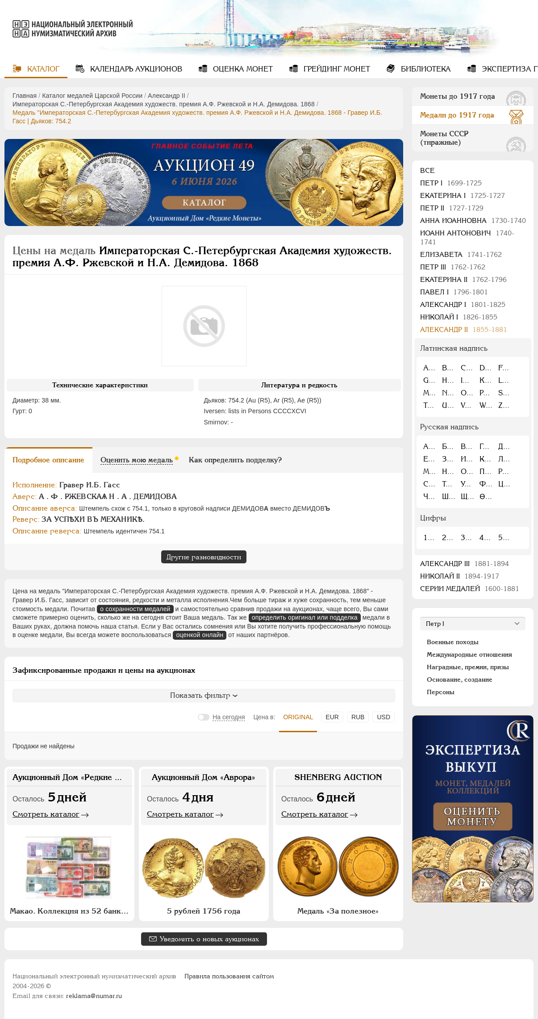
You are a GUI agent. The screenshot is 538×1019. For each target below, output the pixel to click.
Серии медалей (469, 588)
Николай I (458, 317)
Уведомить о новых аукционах (209, 939)
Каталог (42, 69)
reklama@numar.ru (94, 995)
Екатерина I (462, 195)
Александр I (462, 304)
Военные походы (453, 642)
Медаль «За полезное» (338, 910)
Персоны (441, 692)
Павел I (454, 292)
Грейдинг (335, 69)
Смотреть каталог (46, 813)
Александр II (166, 95)
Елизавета (461, 254)
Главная (25, 95)
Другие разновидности (204, 557)
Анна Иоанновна (473, 220)
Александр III (464, 563)
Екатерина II (463, 279)
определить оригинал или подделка (305, 617)
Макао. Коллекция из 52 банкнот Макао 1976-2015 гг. (70, 910)
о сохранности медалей (135, 608)
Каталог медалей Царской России (92, 95)
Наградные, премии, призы (468, 667)
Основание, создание (459, 679)
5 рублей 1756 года (203, 910)
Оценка (242, 69)
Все (427, 170)
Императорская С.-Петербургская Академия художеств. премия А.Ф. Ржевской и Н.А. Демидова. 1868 (164, 104)
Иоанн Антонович (467, 237)
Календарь (135, 69)
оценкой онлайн (199, 634)
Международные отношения (469, 654)
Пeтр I (451, 183)
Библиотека (425, 69)
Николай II (459, 576)
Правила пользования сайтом (229, 976)
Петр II (452, 208)
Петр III (452, 267)
